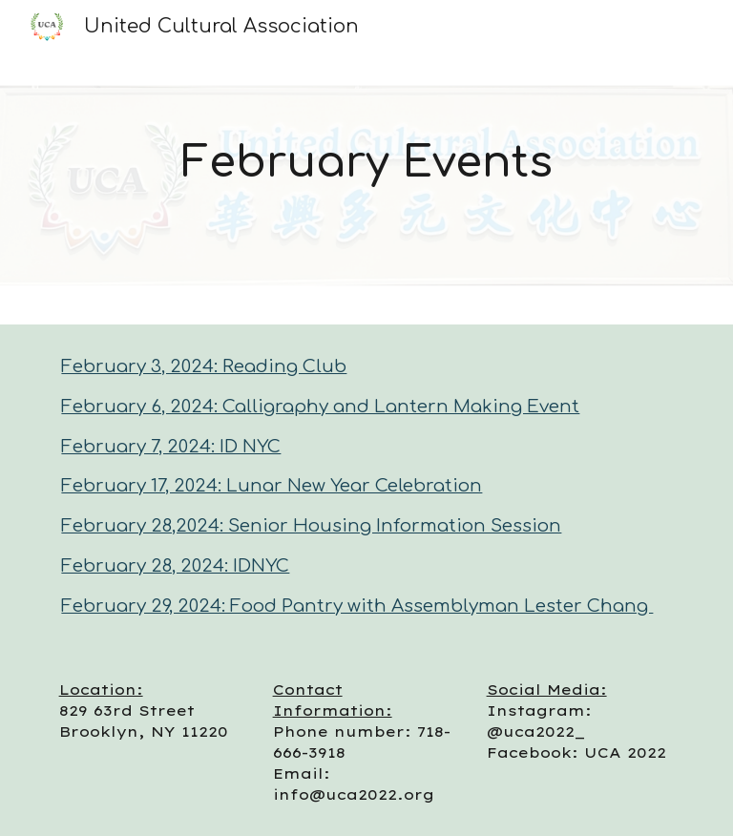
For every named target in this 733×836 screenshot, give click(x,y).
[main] (366, 162)
